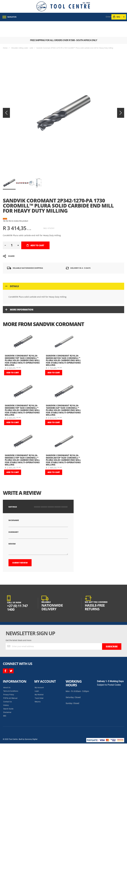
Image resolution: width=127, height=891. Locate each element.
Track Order (39, 655)
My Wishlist (39, 652)
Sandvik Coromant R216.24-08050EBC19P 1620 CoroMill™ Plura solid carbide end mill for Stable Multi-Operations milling (22, 323)
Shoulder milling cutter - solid (22, 32)
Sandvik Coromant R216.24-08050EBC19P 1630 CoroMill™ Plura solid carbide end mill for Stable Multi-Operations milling (22, 373)
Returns (37, 659)
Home (5, 32)
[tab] (63, 249)
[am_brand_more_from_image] (23, 305)
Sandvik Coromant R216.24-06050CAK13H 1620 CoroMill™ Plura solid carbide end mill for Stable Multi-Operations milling (63, 323)
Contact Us (7, 659)
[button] (22, 145)
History (6, 662)
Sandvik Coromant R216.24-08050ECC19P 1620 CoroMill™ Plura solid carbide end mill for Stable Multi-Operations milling (22, 423)
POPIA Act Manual (10, 655)
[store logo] (63, 6)
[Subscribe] (111, 603)
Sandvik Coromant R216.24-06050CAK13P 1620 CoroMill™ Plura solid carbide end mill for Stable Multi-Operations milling (63, 423)
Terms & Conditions (10, 648)
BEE (4, 673)
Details (14, 249)
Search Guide (8, 666)
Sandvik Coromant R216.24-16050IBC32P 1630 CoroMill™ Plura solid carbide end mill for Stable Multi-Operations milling (63, 373)
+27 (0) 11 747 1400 (17, 565)
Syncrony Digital (31, 696)
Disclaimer (7, 669)
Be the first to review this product (15, 184)
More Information (21, 272)
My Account (39, 645)
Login (37, 648)
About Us (6, 645)
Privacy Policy (8, 652)
